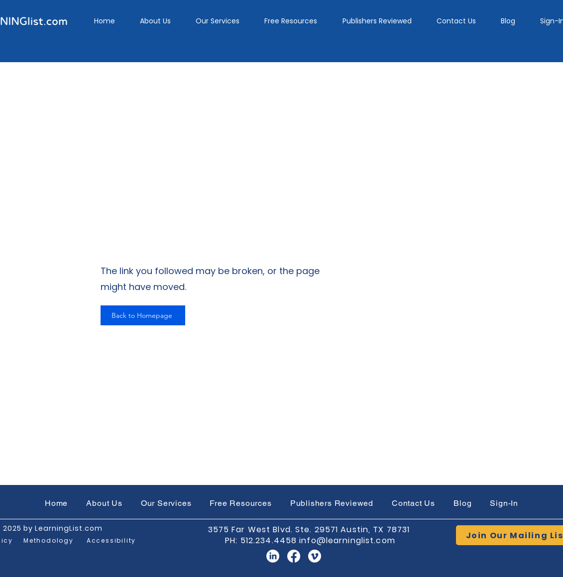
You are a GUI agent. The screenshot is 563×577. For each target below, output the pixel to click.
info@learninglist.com (347, 540)
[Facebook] (293, 556)
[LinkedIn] (272, 556)
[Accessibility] (111, 540)
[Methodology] (48, 540)
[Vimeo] (314, 556)
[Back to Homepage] (143, 315)
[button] (217, 21)
